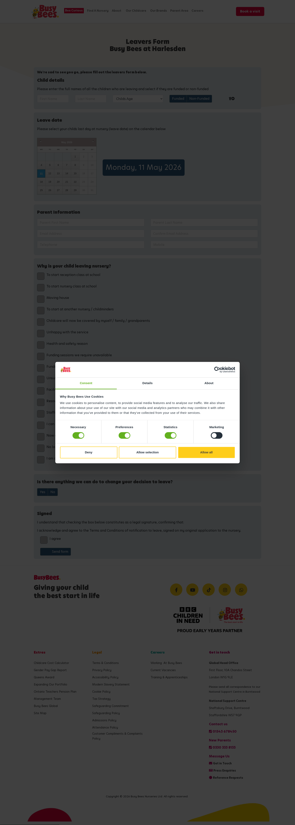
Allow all (206, 452)
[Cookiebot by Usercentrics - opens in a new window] (217, 370)
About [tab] (208, 383)
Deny (88, 452)
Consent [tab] (86, 383)
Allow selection (147, 452)
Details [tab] (147, 383)
